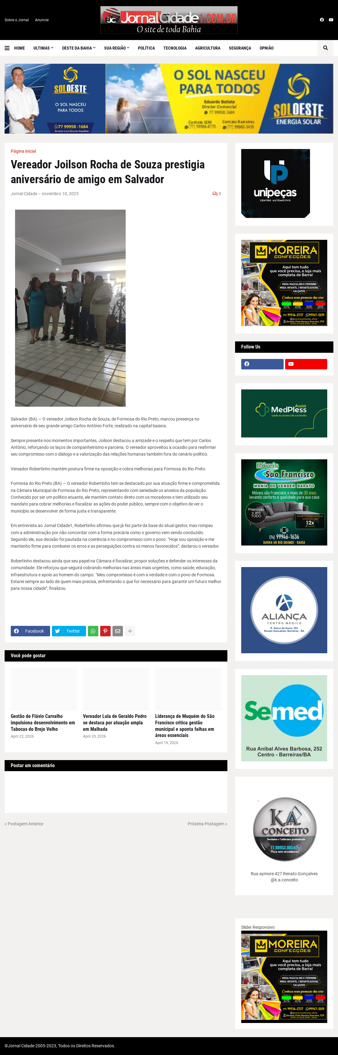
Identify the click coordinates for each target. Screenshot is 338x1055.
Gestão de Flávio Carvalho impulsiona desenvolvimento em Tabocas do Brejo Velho (43, 722)
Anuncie (42, 20)
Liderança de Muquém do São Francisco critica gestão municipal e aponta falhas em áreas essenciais (184, 725)
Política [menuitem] (146, 48)
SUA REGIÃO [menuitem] (115, 48)
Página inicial (23, 151)
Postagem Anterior (26, 823)
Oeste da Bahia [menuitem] (77, 48)
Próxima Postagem (206, 823)
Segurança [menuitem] (240, 48)
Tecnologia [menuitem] (175, 48)
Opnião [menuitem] (266, 48)
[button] (9, 48)
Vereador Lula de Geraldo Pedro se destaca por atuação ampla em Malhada (115, 722)
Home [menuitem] (19, 48)
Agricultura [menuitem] (207, 48)
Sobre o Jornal (17, 20)
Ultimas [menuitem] (41, 48)
